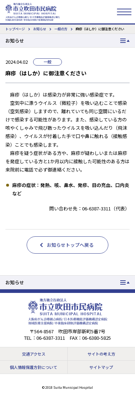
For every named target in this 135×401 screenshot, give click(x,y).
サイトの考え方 (101, 354)
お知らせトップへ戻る (70, 244)
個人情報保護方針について (33, 367)
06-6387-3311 (50, 337)
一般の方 (60, 28)
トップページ (15, 28)
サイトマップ (101, 367)
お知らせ (39, 28)
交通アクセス (33, 354)
